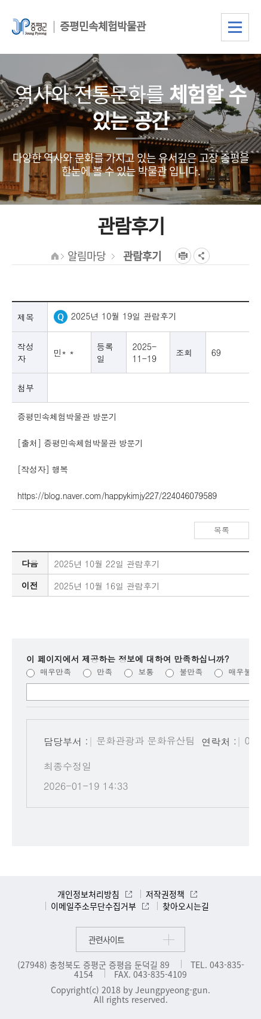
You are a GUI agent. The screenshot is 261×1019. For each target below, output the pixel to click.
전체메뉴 (235, 27)
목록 (221, 530)
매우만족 (48, 671)
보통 (138, 671)
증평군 (29, 27)
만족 (97, 671)
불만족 (183, 671)
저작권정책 (165, 894)
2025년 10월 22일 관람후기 (107, 564)
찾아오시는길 (185, 906)
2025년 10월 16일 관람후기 (107, 586)
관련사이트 (106, 939)
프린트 (183, 255)
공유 (202, 255)
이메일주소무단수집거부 (93, 906)
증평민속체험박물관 (103, 26)
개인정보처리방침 (88, 894)
